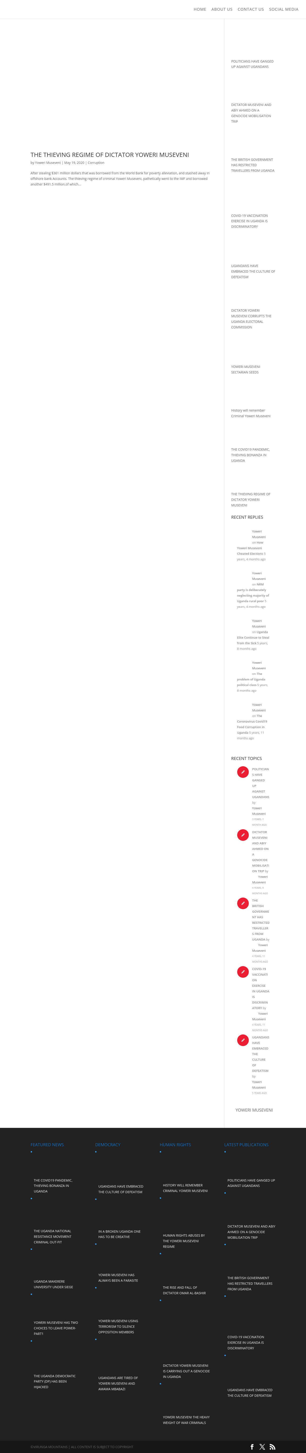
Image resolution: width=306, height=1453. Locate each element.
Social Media (284, 10)
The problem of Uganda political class (251, 679)
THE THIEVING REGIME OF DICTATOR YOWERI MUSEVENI (110, 154)
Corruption (96, 162)
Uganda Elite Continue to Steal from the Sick (253, 637)
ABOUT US (222, 10)
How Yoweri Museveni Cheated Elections (250, 548)
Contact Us (251, 10)
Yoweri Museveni (48, 162)
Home (200, 10)
